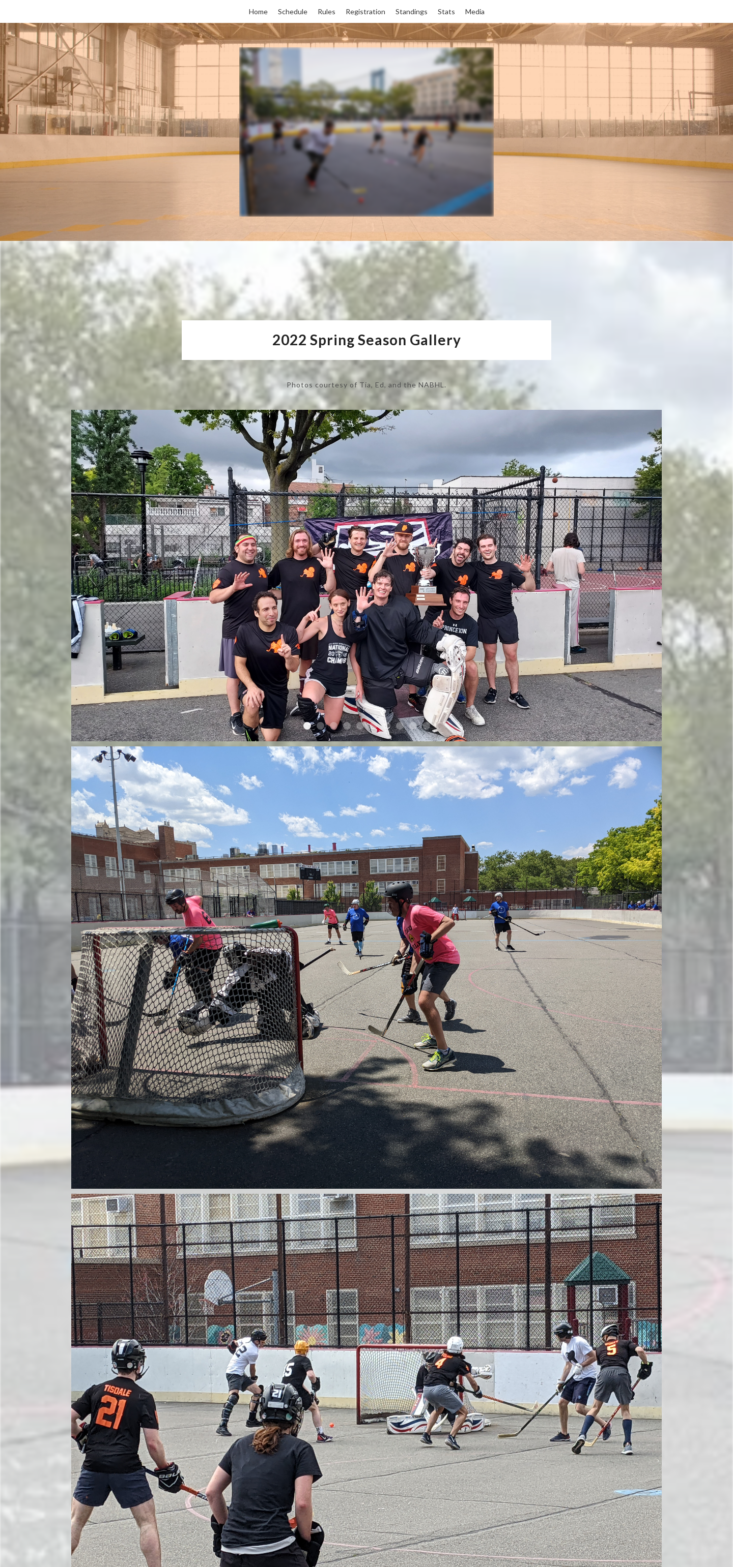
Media (475, 11)
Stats (446, 11)
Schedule (292, 11)
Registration (365, 11)
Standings (412, 11)
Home (258, 11)
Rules (326, 11)
